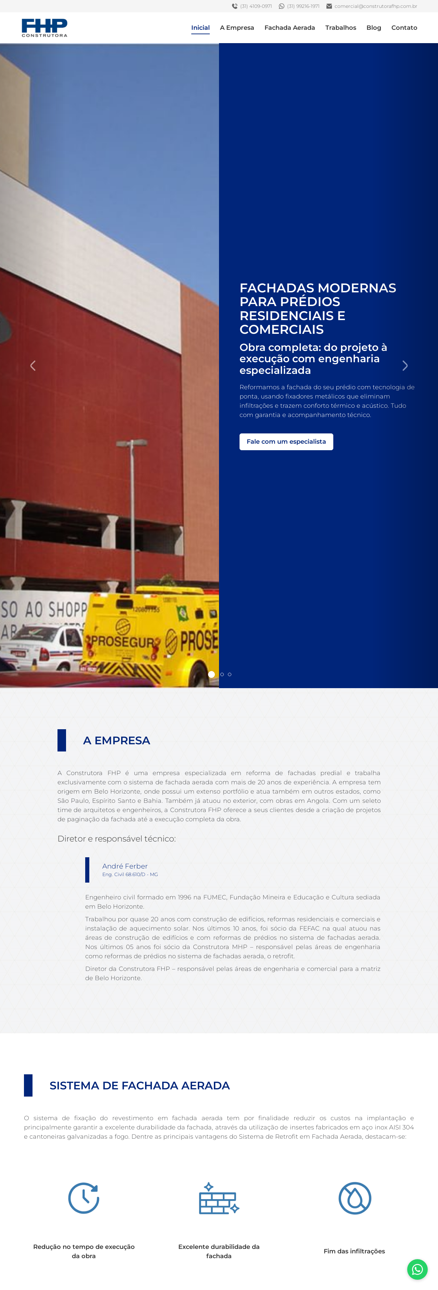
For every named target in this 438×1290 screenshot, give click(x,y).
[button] (33, 365)
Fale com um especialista (286, 441)
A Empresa (237, 27)
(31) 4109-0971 (252, 6)
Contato (404, 27)
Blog (373, 27)
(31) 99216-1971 (299, 6)
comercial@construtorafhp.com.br (371, 6)
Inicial (200, 27)
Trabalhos (340, 27)
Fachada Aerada (290, 27)
